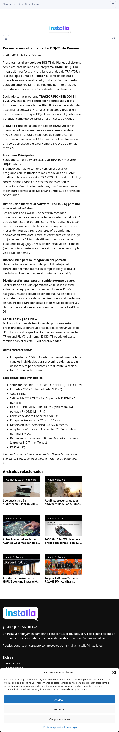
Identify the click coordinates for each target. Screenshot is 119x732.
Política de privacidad (54, 727)
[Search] (114, 38)
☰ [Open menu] (113, 4)
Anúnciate (13, 663)
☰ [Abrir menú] (6, 39)
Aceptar (60, 699)
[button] (113, 672)
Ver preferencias (59, 719)
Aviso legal (72, 727)
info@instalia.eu (29, 4)
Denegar (59, 709)
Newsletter (9, 4)
